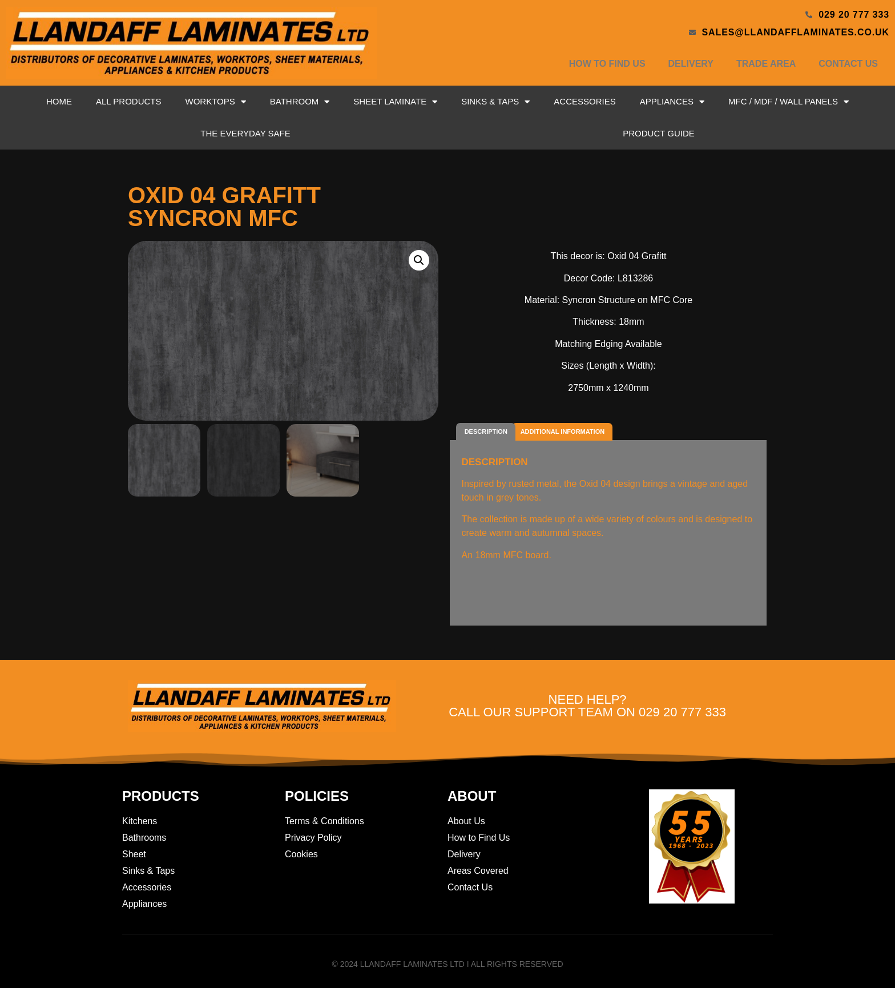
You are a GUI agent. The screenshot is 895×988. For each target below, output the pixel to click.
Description (486, 431)
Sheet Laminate (395, 102)
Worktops (216, 102)
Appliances (672, 102)
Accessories (584, 101)
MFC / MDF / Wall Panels (788, 102)
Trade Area (766, 63)
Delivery (690, 63)
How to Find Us (607, 63)
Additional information (562, 431)
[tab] (485, 432)
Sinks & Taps (495, 102)
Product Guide (659, 133)
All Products (128, 101)
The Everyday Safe (245, 133)
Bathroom (300, 102)
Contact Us (848, 63)
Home (59, 101)
